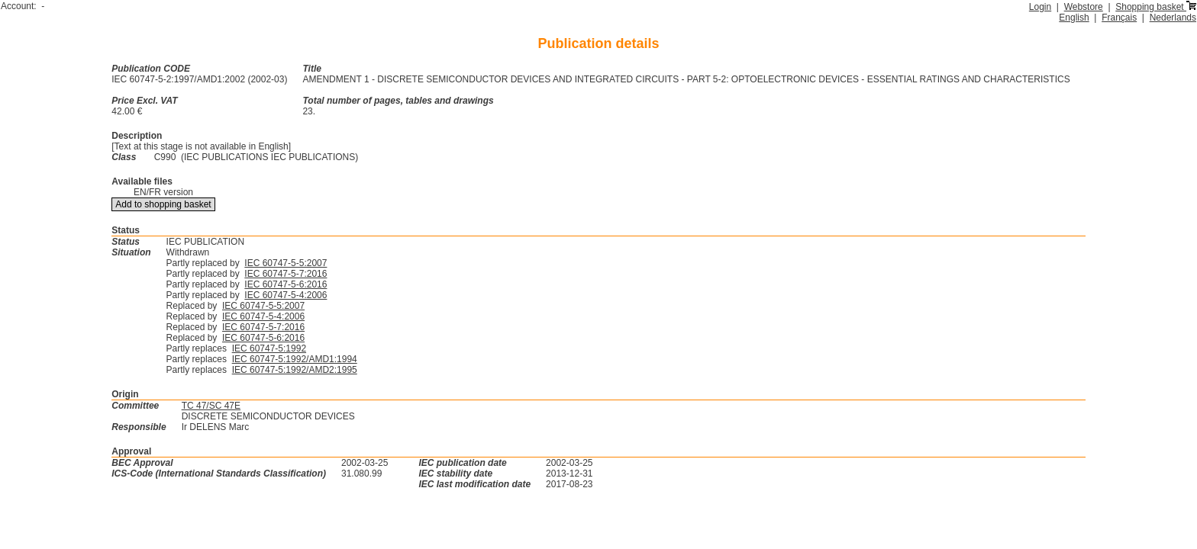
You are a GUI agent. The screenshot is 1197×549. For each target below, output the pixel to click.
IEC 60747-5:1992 (269, 348)
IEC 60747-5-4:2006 (285, 295)
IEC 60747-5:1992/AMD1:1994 (294, 359)
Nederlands (1173, 17)
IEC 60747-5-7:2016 (285, 273)
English (1074, 17)
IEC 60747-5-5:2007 (285, 263)
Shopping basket (1155, 7)
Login (1040, 7)
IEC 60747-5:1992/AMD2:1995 (294, 369)
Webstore (1083, 7)
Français (1119, 17)
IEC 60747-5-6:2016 (285, 284)
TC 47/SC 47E (211, 405)
